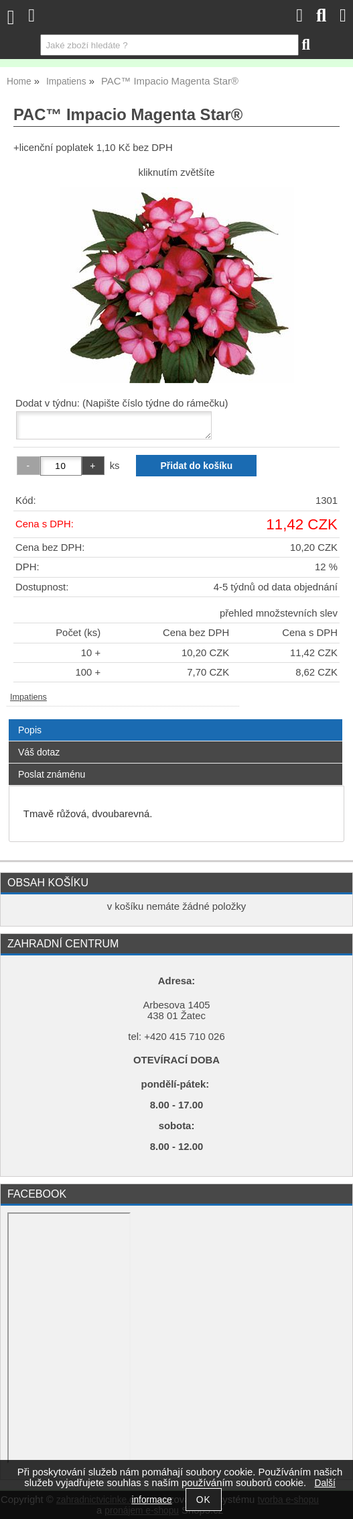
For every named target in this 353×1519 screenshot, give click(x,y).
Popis (30, 730)
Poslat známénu (51, 774)
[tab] (175, 719)
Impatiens (28, 697)
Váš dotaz (39, 752)
